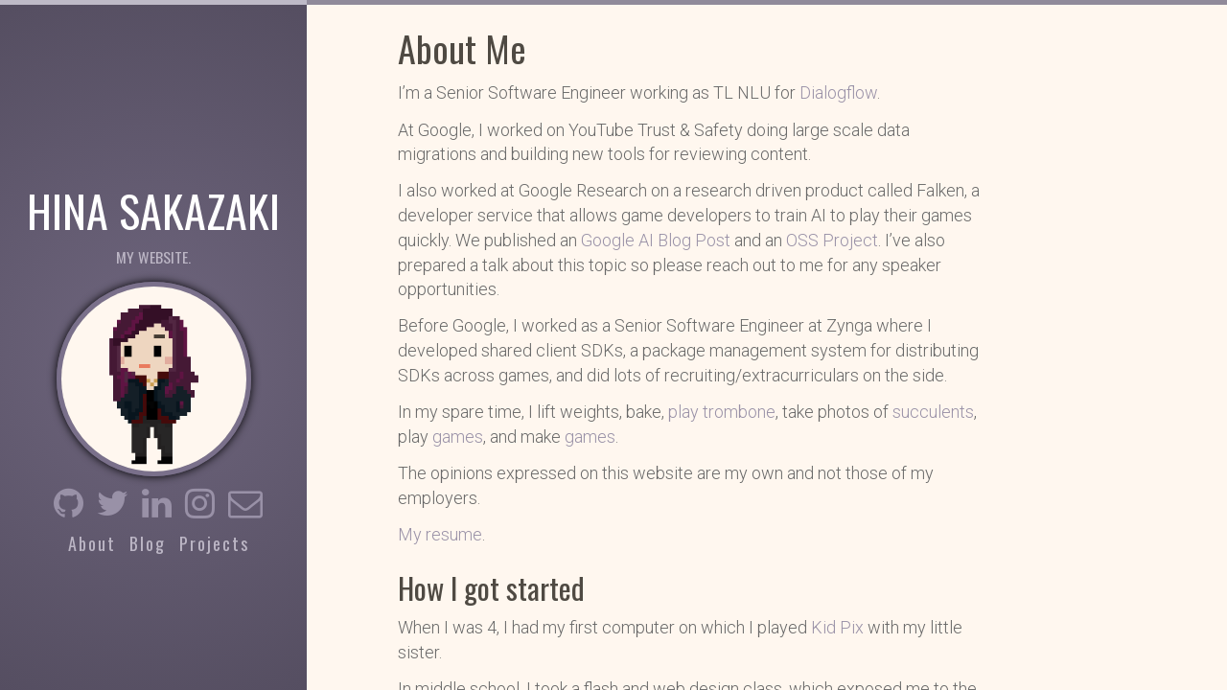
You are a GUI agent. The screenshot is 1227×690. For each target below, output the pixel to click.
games (457, 436)
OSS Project (832, 240)
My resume (440, 534)
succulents (933, 412)
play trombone (722, 412)
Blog (147, 543)
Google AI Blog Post (655, 240)
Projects (214, 543)
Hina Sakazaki (153, 209)
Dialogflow (838, 92)
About (92, 543)
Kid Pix (837, 627)
